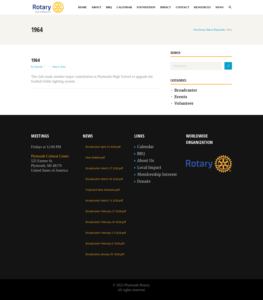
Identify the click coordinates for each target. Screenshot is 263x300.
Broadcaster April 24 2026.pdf (103, 146)
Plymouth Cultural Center (50, 156)
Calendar (145, 146)
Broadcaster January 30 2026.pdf (104, 254)
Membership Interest (157, 174)
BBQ (141, 153)
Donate (143, 181)
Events (180, 97)
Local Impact (149, 167)
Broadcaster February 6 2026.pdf (104, 243)
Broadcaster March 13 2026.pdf (104, 200)
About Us (145, 160)
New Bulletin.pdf (95, 157)
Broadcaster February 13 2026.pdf (105, 232)
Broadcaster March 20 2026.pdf (104, 179)
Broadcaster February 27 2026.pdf (105, 211)
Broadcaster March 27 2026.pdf (104, 168)
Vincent (38, 66)
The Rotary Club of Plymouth (209, 30)
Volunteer (184, 103)
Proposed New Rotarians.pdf (102, 189)
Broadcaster (185, 90)
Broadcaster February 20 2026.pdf (105, 222)
